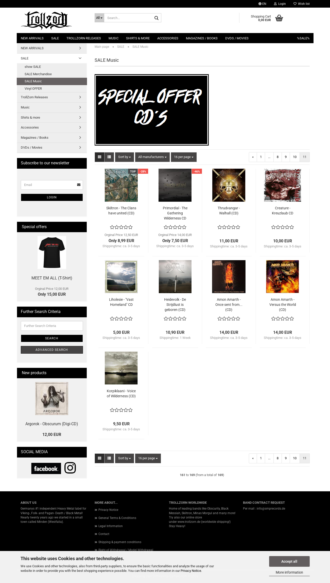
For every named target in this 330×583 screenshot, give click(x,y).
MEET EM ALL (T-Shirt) (51, 278)
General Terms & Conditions (117, 518)
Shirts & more (138, 38)
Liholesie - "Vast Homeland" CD (121, 302)
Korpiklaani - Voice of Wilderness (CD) (121, 393)
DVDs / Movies (237, 38)
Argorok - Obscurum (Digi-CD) (51, 423)
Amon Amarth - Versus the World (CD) (282, 304)
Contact (103, 534)
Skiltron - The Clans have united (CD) (121, 210)
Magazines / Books (202, 38)
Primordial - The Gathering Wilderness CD (175, 213)
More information (289, 572)
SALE (55, 38)
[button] (262, 4)
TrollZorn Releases (83, 38)
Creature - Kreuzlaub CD (282, 210)
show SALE (33, 67)
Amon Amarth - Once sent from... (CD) (228, 304)
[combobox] (124, 157)
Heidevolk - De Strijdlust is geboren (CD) (175, 304)
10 (295, 157)
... (269, 157)
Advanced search (52, 350)
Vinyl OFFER (33, 88)
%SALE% (303, 38)
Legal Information (110, 526)
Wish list (301, 4)
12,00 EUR (51, 434)
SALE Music (33, 81)
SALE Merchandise (38, 74)
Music (113, 38)
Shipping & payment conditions (119, 542)
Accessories (167, 38)
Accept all (289, 561)
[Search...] (99, 17)
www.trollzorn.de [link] (189, 522)
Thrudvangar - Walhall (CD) (229, 210)
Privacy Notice (191, 571)
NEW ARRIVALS (32, 38)
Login (52, 197)
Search (51, 338)
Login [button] (280, 4)
